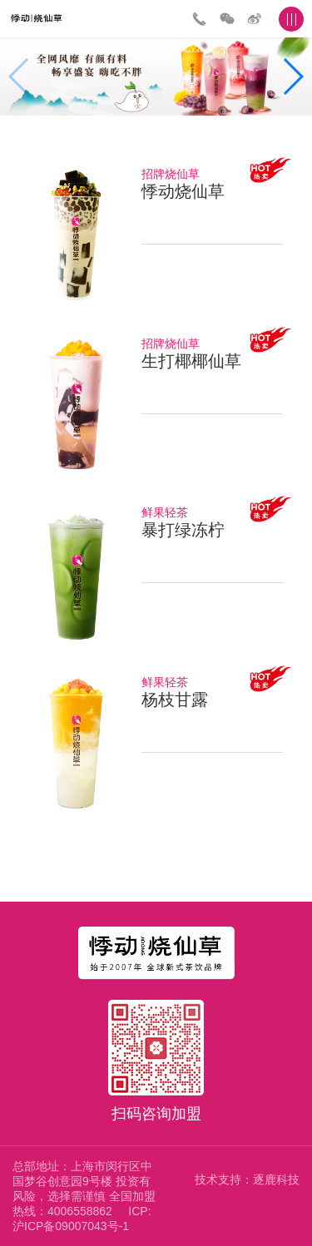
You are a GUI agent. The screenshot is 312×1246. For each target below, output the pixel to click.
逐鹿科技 (276, 1179)
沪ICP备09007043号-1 (70, 1226)
